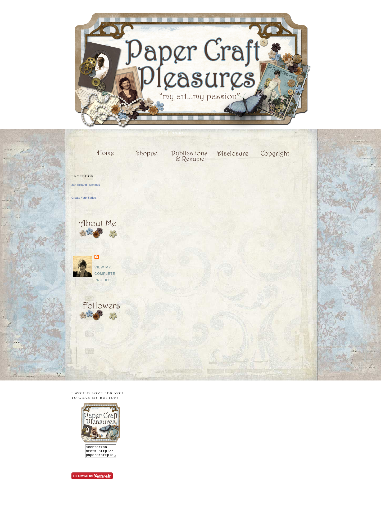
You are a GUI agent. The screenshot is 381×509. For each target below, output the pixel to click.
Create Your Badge (83, 197)
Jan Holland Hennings (85, 184)
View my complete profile (104, 273)
